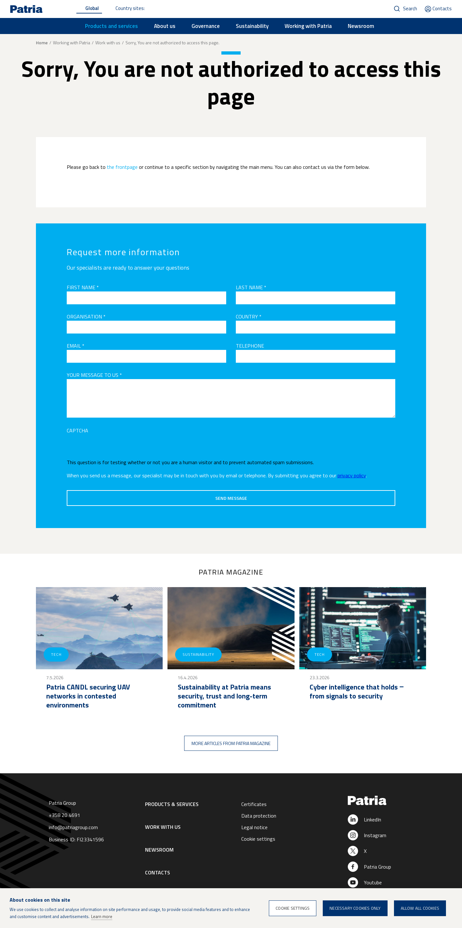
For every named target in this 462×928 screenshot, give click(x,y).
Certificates (254, 804)
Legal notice (254, 827)
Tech (56, 654)
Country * (248, 316)
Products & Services (172, 804)
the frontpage (122, 167)
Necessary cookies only (355, 908)
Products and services (111, 26)
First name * (83, 287)
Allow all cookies (420, 908)
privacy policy (352, 475)
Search (410, 8)
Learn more (101, 916)
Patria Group (377, 867)
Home (42, 43)
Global (92, 8)
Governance (206, 26)
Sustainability (252, 26)
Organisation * (86, 316)
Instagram (375, 835)
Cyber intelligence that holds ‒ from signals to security (357, 691)
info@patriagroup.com (73, 827)
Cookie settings (258, 839)
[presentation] (115, 447)
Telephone (250, 346)
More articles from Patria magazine (231, 743)
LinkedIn (372, 819)
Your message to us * (94, 375)
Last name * (251, 287)
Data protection (258, 816)
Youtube (373, 882)
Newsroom (361, 26)
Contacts (442, 8)
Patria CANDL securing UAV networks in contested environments (88, 695)
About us (164, 26)
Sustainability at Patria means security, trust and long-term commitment (224, 695)
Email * (75, 346)
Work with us (107, 42)
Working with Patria (308, 26)
